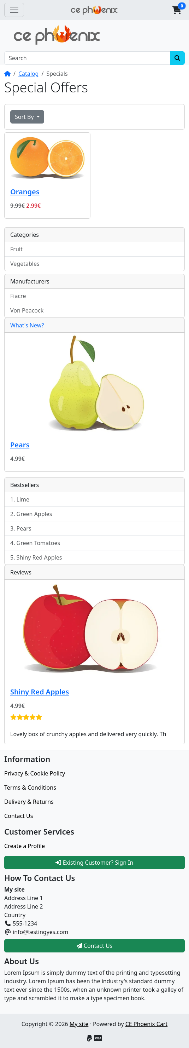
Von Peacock (26, 310)
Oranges (25, 191)
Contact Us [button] (95, 946)
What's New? (27, 325)
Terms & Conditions (30, 787)
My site (79, 1024)
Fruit (16, 249)
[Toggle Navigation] (14, 10)
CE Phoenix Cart (146, 1024)
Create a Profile (24, 846)
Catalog (28, 74)
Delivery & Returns (29, 802)
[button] (176, 10)
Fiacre (18, 296)
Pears (19, 444)
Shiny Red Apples (39, 557)
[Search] (87, 58)
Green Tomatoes (38, 543)
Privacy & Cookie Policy (34, 773)
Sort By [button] (25, 117)
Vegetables (25, 264)
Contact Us (18, 816)
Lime (23, 499)
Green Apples (34, 514)
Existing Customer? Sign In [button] (94, 862)
